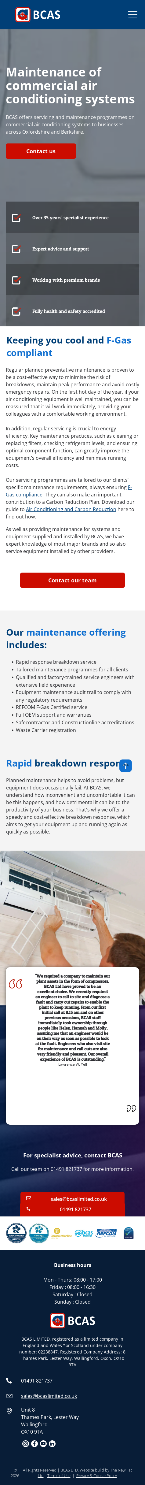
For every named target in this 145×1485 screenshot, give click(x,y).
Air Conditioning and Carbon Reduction (71, 509)
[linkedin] (52, 1444)
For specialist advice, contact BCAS (72, 1155)
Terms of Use (59, 1475)
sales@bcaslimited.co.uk (49, 1396)
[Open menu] (132, 14)
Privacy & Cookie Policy (96, 1475)
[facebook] (34, 1444)
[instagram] (25, 1444)
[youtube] (43, 1444)
